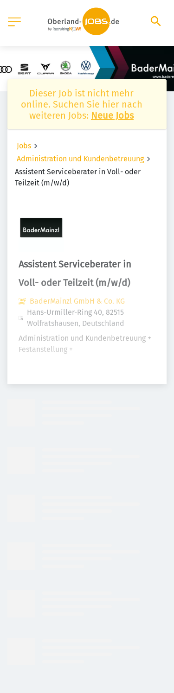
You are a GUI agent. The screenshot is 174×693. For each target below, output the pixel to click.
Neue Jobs (112, 115)
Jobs (24, 145)
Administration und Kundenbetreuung (80, 158)
